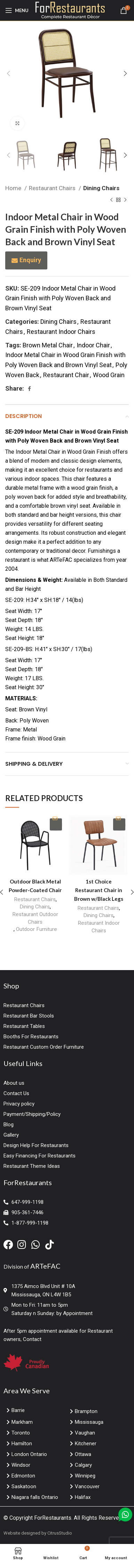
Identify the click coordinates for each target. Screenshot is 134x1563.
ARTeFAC (45, 1266)
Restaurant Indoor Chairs (61, 331)
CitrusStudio (59, 1533)
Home (14, 188)
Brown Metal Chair (48, 345)
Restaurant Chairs (53, 188)
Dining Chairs (101, 188)
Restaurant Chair (66, 375)
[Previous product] (111, 200)
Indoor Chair (93, 345)
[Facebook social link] (29, 388)
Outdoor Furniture (36, 929)
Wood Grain (109, 375)
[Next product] (125, 200)
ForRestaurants (52, 1518)
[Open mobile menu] (17, 10)
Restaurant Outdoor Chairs (35, 918)
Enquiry (30, 260)
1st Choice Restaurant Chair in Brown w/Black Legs (98, 890)
